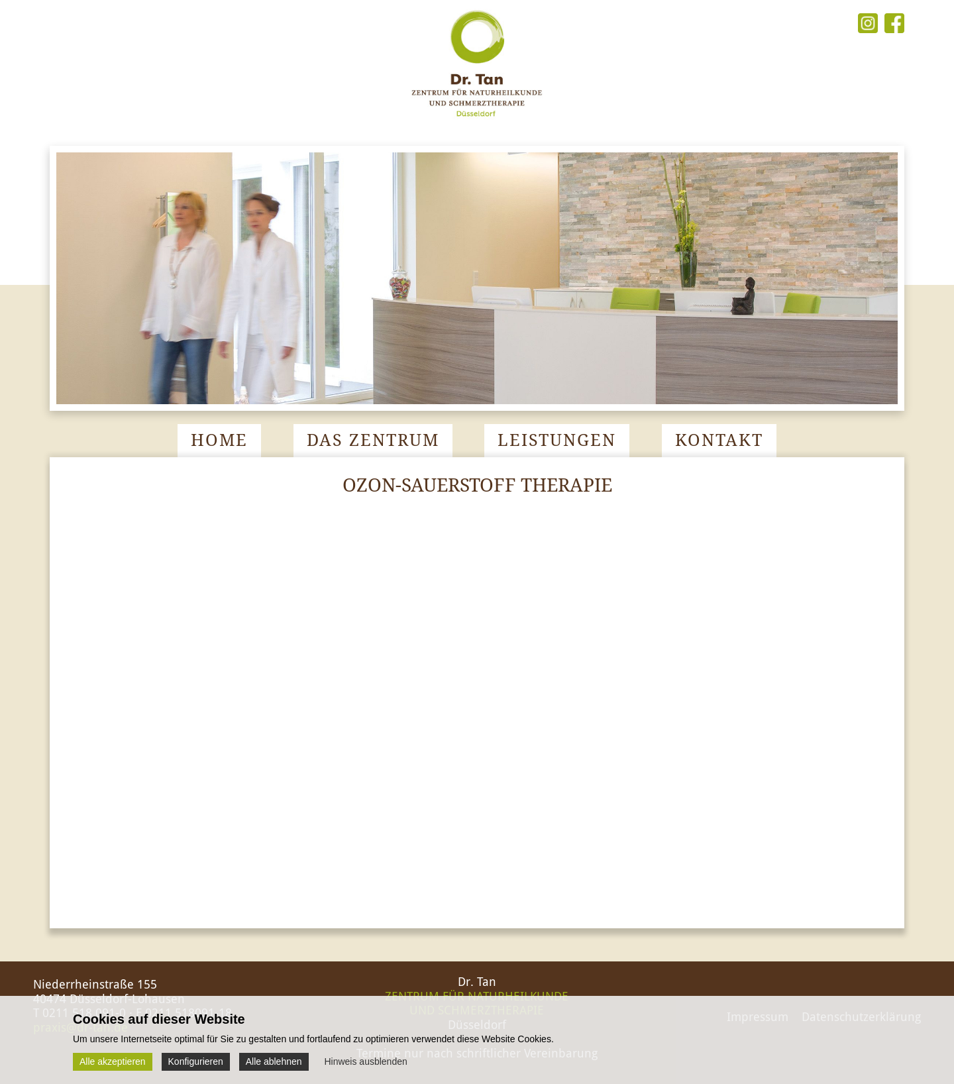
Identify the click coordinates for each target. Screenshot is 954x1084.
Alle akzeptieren (113, 1061)
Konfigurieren (195, 1061)
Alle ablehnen (274, 1061)
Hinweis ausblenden (365, 1061)
